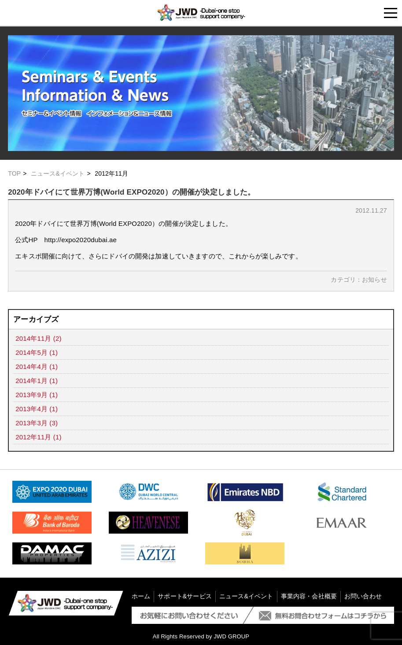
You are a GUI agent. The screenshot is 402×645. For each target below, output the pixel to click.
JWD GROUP (231, 636)
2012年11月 (33, 437)
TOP (14, 173)
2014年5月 (31, 352)
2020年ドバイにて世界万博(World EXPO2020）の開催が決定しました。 (131, 192)
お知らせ (374, 279)
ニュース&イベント (58, 173)
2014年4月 (31, 366)
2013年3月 (31, 423)
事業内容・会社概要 (309, 596)
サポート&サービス (185, 596)
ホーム (141, 596)
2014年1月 (31, 380)
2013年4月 (31, 409)
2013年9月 (31, 394)
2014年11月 (33, 338)
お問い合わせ (363, 596)
